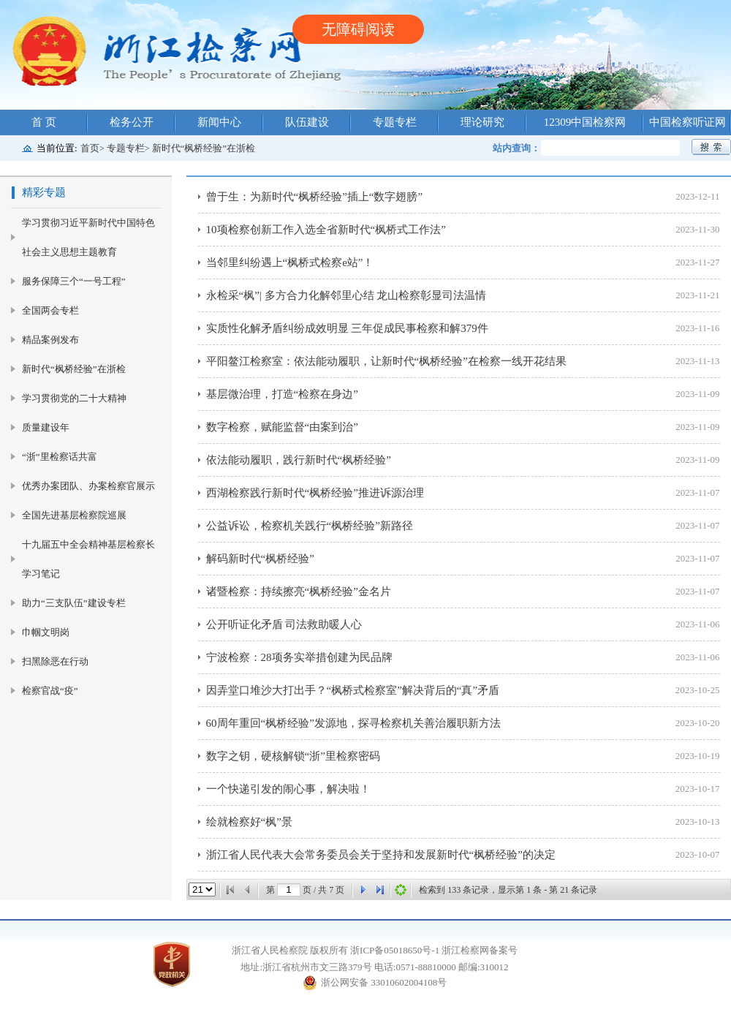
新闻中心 (219, 122)
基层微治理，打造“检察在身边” (282, 394)
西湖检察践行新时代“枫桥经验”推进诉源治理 (315, 493)
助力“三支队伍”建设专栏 (74, 602)
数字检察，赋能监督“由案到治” (282, 427)
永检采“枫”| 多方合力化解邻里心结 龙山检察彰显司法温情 (346, 295)
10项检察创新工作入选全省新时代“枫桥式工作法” (326, 229)
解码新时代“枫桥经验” (260, 558)
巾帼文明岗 (45, 632)
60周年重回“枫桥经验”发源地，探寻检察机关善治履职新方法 (353, 723)
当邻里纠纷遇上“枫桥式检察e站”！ (290, 262)
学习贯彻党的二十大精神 (74, 398)
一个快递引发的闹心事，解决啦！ (288, 789)
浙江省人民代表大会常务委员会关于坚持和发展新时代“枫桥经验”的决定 (381, 855)
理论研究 (482, 122)
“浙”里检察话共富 (59, 456)
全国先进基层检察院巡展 (74, 515)
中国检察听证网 (687, 122)
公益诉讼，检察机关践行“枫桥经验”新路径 (309, 526)
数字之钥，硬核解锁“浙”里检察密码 (293, 756)
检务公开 (132, 122)
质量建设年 (45, 427)
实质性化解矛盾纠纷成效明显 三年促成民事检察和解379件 (347, 328)
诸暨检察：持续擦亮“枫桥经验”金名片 (298, 591)
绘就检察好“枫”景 (249, 822)
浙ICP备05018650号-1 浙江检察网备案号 (434, 950)
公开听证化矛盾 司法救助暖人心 (284, 624)
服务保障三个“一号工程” (74, 281)
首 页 (43, 122)
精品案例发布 (50, 339)
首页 (89, 148)
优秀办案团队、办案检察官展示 (88, 485)
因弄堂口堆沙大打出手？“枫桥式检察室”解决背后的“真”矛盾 (353, 690)
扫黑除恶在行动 (55, 661)
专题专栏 (395, 122)
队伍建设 (307, 122)
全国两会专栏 (50, 310)
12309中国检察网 (585, 122)
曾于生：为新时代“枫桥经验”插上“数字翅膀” (314, 197)
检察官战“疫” (50, 690)
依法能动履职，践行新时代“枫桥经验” (298, 460)
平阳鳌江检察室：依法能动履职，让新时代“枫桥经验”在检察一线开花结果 (386, 361)
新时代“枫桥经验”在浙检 (204, 148)
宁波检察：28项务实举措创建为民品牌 (299, 657)
